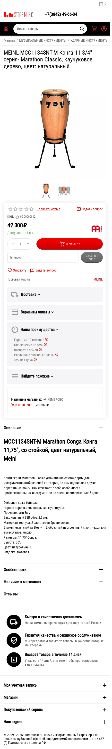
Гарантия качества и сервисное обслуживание (63, 635)
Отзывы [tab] (53, 594)
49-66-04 (61, 14)
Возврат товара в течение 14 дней (53, 654)
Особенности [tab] (53, 569)
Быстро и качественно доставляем (53, 617)
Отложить (16, 270)
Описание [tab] (53, 427)
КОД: (10, 216)
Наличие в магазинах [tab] (53, 581)
